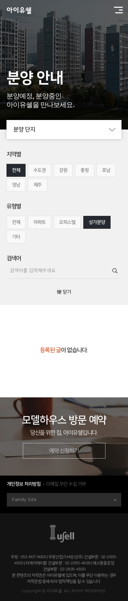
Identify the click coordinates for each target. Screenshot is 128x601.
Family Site (64, 499)
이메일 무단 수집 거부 (66, 484)
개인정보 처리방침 (24, 484)
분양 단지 (67, 129)
